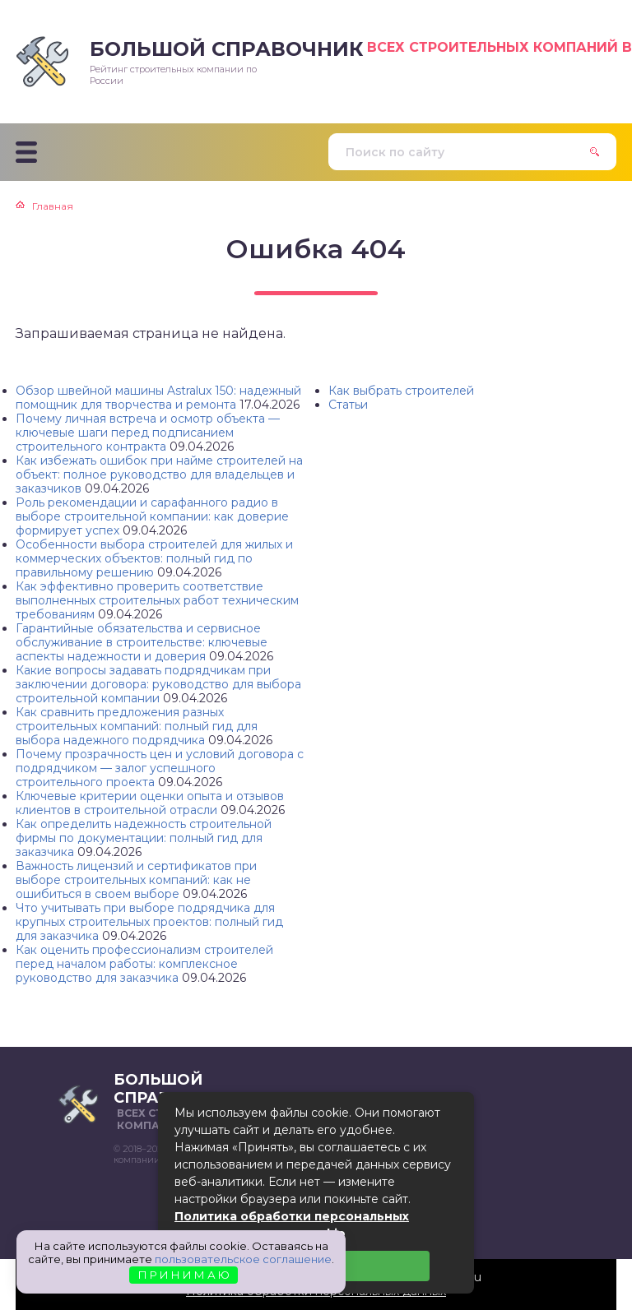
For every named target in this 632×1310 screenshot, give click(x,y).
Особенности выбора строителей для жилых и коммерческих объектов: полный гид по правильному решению (154, 558)
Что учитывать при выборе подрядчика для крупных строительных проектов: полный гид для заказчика (149, 921)
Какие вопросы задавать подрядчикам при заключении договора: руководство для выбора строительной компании (158, 684)
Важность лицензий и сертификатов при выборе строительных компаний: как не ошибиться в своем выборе (136, 880)
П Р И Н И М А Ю (184, 1274)
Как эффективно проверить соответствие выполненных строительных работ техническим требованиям (157, 600)
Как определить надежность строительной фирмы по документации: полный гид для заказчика (144, 838)
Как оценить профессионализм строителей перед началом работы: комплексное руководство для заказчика (144, 963)
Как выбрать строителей (401, 390)
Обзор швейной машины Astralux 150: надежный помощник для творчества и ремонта (158, 397)
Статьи (348, 404)
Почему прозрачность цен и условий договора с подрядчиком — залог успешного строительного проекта (160, 768)
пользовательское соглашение (243, 1259)
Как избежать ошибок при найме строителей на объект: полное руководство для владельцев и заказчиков (159, 474)
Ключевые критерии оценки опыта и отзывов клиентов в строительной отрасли (150, 803)
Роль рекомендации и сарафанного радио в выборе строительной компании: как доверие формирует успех (152, 516)
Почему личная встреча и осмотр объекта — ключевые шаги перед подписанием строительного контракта (148, 432)
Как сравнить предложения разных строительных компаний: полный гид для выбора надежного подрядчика (137, 726)
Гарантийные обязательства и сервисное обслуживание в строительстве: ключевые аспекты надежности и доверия (141, 642)
